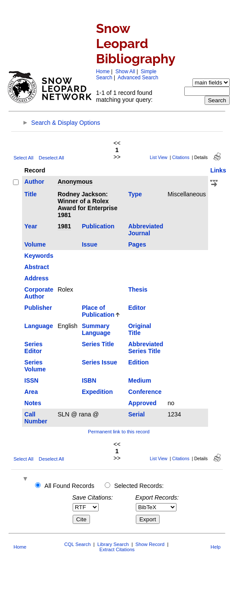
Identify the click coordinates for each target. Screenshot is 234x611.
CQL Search (77, 544)
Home (103, 71)
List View (158, 157)
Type (135, 194)
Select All (23, 157)
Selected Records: (138, 485)
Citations (180, 157)
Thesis (137, 289)
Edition (138, 362)
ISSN (31, 380)
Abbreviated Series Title (145, 347)
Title (30, 194)
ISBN (89, 380)
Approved (142, 403)
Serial (136, 414)
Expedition (97, 391)
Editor (136, 307)
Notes (32, 403)
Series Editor (33, 347)
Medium (139, 380)
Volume (35, 244)
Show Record (149, 544)
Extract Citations (117, 549)
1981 (64, 226)
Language (38, 325)
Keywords (38, 255)
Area (31, 391)
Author (34, 181)
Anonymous (75, 181)
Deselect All (51, 157)
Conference (144, 391)
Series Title (98, 344)
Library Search (113, 544)
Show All (125, 71)
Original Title (139, 329)
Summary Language (96, 329)
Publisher (38, 307)
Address (36, 278)
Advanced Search (138, 78)
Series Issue (99, 362)
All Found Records (69, 485)
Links (218, 170)
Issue (89, 244)
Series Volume (35, 366)
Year (30, 226)
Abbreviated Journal (145, 230)
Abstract (36, 266)
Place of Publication (98, 311)
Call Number (35, 418)
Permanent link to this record (118, 431)
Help (216, 546)
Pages (137, 244)
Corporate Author (38, 293)
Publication (98, 226)
